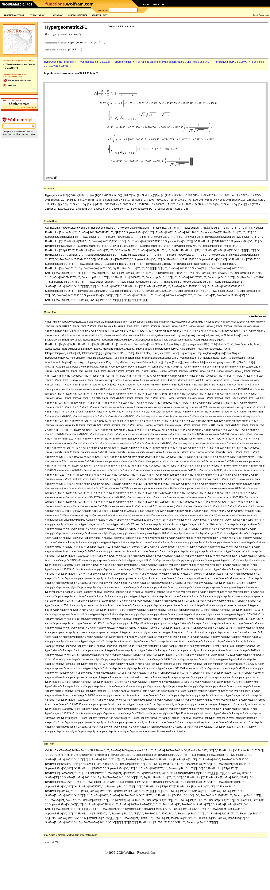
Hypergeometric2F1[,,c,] (93, 61)
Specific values (123, 61)
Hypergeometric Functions (59, 61)
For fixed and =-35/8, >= (230, 61)
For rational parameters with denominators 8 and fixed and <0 (172, 61)
